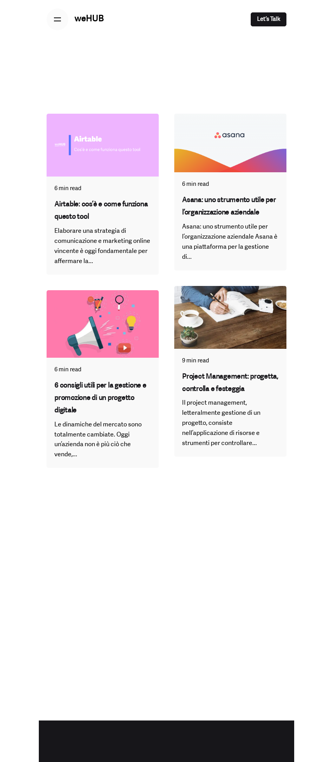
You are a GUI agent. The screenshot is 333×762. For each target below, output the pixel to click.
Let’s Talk (268, 19)
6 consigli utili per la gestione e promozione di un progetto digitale (100, 398)
